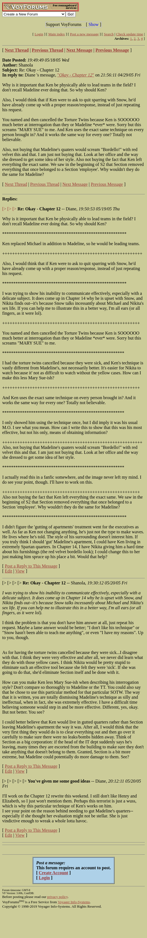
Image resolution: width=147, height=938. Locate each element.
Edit (8, 571)
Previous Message (107, 184)
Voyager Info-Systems (74, 902)
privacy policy (57, 897)
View (20, 571)
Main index (56, 34)
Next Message (75, 184)
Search (108, 34)
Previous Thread (44, 184)
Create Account (53, 872)
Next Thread (16, 184)
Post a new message (84, 34)
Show (93, 24)
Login (39, 34)
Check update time (129, 34)
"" (75, 75)
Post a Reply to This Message (31, 566)
